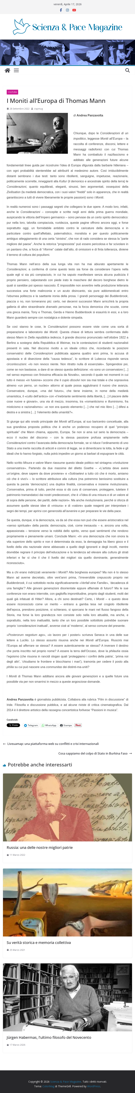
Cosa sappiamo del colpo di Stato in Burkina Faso (95, 753)
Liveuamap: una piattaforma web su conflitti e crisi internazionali (51, 744)
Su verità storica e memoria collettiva (39, 942)
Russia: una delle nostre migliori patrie (40, 847)
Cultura (12, 92)
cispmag (38, 108)
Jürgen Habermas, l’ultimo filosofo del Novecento (49, 1037)
